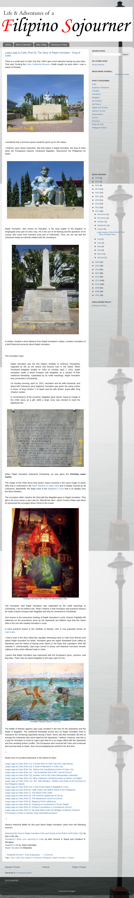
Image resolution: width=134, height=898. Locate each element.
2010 (97, 284)
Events (95, 118)
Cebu (12, 858)
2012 (97, 277)
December (102, 214)
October (101, 222)
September (102, 225)
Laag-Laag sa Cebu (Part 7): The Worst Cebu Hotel (28, 793)
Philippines (47, 858)
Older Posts (79, 867)
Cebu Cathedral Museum (38, 64)
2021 (97, 196)
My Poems (96, 104)
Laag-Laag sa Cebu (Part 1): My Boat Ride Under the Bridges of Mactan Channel (42, 810)
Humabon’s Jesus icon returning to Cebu (24, 839)
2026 (97, 178)
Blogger (72, 891)
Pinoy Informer (98, 65)
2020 (97, 200)
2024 (97, 185)
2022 (97, 193)
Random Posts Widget (122, 74)
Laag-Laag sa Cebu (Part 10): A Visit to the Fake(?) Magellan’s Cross (37, 787)
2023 (97, 189)
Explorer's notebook (33, 858)
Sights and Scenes (100, 107)
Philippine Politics (99, 128)
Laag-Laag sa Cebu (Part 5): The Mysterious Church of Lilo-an (33, 798)
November (102, 218)
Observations (97, 114)
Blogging (96, 97)
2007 (97, 295)
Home (8, 44)
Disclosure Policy (59, 44)
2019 (97, 204)
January (101, 257)
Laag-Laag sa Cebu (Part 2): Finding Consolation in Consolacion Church (38, 807)
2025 (97, 182)
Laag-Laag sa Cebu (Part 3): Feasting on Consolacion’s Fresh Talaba (37, 804)
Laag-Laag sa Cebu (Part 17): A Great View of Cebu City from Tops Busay (39, 764)
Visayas (70, 858)
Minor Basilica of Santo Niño (45, 486)
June (99, 243)
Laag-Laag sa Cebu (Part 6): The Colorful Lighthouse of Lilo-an (34, 795)
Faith (94, 84)
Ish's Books (97, 101)
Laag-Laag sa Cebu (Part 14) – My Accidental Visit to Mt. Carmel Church (38, 772)
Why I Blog (41, 44)
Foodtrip (95, 91)
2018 (97, 207)
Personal (96, 121)
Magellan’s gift (11, 845)
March (100, 254)
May (99, 246)
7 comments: (48, 855)
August (100, 229)
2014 (97, 269)
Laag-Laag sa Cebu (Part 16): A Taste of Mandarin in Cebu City (34, 766)
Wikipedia (56, 722)
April (99, 250)
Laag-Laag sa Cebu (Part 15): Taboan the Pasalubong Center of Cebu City (39, 769)
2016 (97, 262)
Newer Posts (12, 867)
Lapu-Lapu (10, 632)
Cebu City (20, 858)
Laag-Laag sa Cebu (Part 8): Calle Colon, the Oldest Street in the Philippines (40, 790)
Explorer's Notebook (100, 88)
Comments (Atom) (24, 873)
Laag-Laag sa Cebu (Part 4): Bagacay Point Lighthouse (30, 801)
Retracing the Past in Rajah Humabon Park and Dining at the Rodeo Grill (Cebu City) (44, 833)
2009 (97, 288)
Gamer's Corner (99, 111)
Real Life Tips (98, 124)
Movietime (96, 94)
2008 (97, 291)
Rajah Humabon (12, 848)
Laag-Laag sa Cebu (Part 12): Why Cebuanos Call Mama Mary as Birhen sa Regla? (43, 778)
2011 (97, 280)
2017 (97, 211)
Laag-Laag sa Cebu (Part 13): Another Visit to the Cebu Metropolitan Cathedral (41, 775)
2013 (97, 273)
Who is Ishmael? (23, 44)
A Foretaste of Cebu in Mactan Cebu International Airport (31, 813)
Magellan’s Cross (56, 489)
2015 (97, 266)
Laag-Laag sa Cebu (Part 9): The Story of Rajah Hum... (111, 233)
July (99, 239)
